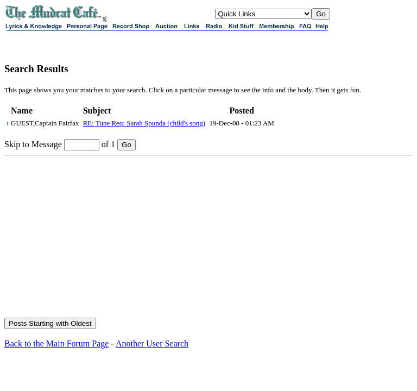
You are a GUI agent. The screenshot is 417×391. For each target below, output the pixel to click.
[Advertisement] (208, 237)
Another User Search (152, 343)
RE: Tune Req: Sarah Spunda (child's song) (144, 123)
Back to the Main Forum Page (56, 343)
